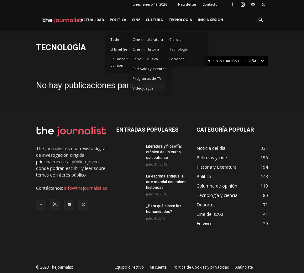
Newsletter (187, 4)
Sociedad (177, 59)
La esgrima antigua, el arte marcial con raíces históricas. (166, 182)
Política (118, 19)
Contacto (210, 4)
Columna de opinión (120, 62)
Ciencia (175, 39)
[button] (260, 20)
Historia (152, 49)
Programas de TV (147, 78)
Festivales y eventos (149, 68)
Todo (114, 39)
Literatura (154, 39)
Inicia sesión (210, 19)
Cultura (154, 19)
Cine (136, 19)
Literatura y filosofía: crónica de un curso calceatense (164, 152)
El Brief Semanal (124, 49)
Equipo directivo (129, 267)
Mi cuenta (158, 267)
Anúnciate (244, 267)
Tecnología (180, 19)
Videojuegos (143, 88)
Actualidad (92, 19)
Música (152, 59)
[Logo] (62, 20)
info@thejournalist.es (85, 188)
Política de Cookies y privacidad (201, 267)
